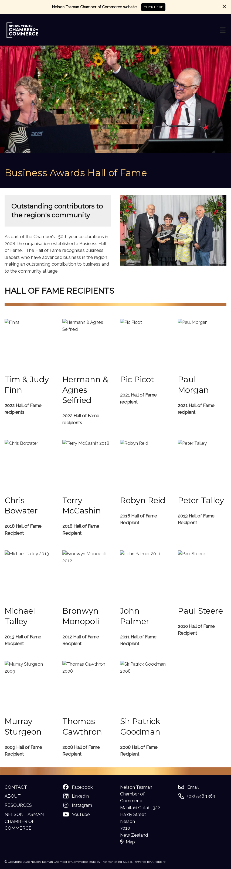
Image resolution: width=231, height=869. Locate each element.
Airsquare (158, 862)
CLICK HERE (153, 7)
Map (127, 841)
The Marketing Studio (116, 862)
